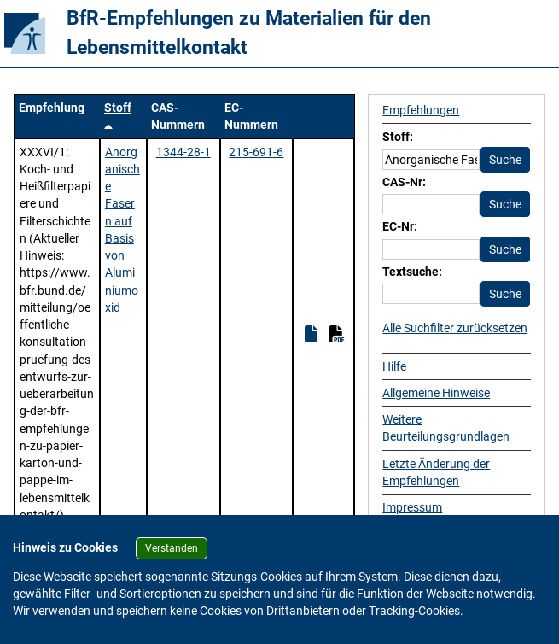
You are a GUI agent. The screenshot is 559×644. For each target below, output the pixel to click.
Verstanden (171, 548)
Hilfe (394, 366)
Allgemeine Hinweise (436, 393)
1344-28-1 (183, 152)
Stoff (117, 107)
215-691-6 (256, 152)
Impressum (412, 507)
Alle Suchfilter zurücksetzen (454, 328)
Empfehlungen (420, 110)
